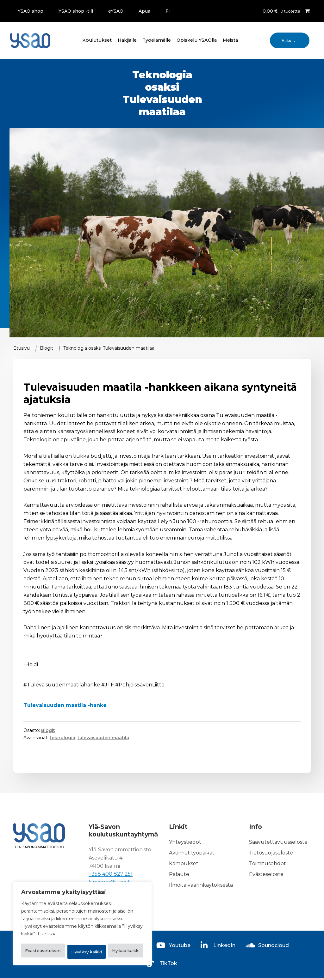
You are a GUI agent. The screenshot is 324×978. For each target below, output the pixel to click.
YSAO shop (30, 11)
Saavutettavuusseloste (278, 842)
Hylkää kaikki (115, 935)
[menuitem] (165, 11)
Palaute (179, 874)
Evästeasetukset (53, 935)
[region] (82, 916)
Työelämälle (156, 40)
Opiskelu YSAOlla (197, 40)
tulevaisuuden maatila (103, 737)
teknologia (62, 737)
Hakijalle (127, 40)
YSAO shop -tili (76, 11)
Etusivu (21, 348)
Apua (144, 11)
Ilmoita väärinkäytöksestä (201, 885)
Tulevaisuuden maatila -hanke (65, 705)
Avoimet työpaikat (192, 853)
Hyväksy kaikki (82, 952)
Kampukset (183, 863)
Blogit (46, 348)
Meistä (230, 40)
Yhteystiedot (185, 842)
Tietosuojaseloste (271, 853)
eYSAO (115, 11)
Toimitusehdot (267, 863)
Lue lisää (47, 919)
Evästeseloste (266, 874)
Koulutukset (97, 40)
